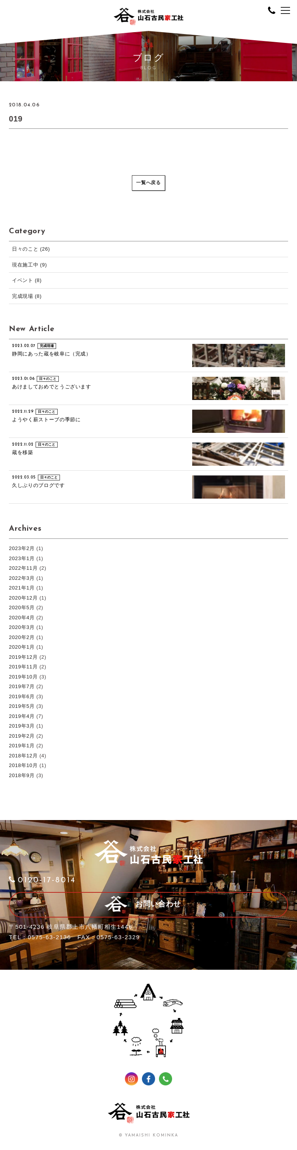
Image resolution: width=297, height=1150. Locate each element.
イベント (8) (27, 280)
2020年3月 (22, 627)
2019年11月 (23, 667)
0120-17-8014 (42, 880)
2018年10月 (23, 765)
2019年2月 (22, 736)
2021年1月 (22, 588)
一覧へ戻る (148, 183)
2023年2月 (22, 548)
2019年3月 (22, 726)
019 (15, 118)
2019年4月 (22, 716)
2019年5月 (22, 706)
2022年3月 (22, 578)
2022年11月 (23, 568)
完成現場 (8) (27, 296)
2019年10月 (23, 677)
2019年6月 (22, 696)
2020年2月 (22, 637)
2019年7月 (22, 686)
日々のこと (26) (31, 249)
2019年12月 (23, 657)
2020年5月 (22, 607)
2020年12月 (23, 598)
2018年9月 (22, 775)
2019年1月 (22, 745)
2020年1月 (22, 647)
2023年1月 (22, 558)
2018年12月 (23, 756)
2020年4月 (22, 617)
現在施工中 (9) (29, 265)
